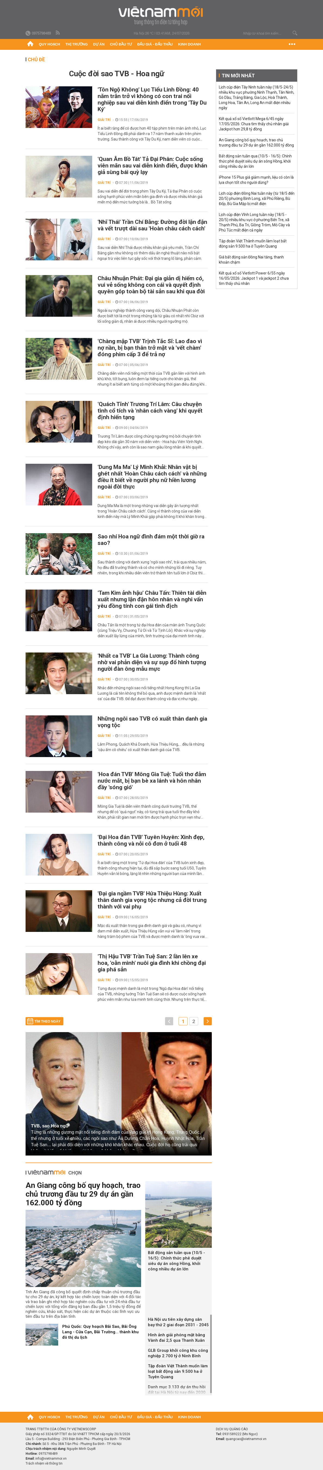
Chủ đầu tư (121, 44)
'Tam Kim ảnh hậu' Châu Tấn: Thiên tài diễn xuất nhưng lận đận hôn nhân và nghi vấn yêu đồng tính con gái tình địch (152, 599)
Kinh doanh (189, 44)
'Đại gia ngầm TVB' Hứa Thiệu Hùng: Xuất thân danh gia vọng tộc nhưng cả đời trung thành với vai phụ (152, 900)
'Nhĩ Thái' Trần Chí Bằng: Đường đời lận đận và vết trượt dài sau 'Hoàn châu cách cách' (152, 225)
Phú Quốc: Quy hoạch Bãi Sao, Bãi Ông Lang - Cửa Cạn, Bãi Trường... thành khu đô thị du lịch (100, 1332)
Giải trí (104, 120)
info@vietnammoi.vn (51, 1458)
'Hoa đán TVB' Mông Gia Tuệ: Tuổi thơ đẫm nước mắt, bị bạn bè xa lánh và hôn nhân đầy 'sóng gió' (152, 781)
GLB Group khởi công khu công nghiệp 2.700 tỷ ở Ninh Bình (178, 1353)
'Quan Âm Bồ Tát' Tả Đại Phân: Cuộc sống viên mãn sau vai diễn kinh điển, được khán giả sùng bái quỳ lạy (152, 165)
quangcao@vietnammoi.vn (246, 1439)
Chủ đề (36, 59)
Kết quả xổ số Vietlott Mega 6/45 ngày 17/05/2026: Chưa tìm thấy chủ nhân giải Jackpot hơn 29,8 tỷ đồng (254, 124)
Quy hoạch (49, 44)
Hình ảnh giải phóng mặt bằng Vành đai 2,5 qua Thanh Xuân (176, 1337)
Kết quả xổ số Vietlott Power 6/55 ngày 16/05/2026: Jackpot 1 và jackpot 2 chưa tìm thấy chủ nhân (254, 278)
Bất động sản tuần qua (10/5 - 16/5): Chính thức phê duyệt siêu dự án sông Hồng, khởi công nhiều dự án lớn (176, 1260)
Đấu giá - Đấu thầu (155, 44)
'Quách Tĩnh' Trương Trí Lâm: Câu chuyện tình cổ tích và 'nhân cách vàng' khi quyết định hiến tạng (150, 410)
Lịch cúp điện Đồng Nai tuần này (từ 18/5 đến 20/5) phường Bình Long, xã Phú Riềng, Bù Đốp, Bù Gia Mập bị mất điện (256, 198)
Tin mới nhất (238, 75)
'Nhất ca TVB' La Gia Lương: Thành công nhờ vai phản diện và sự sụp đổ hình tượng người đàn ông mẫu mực (152, 662)
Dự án (99, 44)
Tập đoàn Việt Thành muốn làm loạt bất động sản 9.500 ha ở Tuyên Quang (178, 1371)
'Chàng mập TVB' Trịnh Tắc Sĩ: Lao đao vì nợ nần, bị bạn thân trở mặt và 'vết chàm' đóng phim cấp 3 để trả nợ (150, 348)
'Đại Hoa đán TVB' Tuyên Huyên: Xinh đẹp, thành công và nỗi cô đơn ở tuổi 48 (151, 840)
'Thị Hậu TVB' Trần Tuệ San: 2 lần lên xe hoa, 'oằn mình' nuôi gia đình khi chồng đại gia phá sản (152, 963)
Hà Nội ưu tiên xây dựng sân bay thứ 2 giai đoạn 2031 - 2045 (178, 1322)
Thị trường (77, 44)
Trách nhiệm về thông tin (44, 1463)
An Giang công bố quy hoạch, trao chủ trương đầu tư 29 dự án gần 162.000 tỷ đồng (83, 1194)
